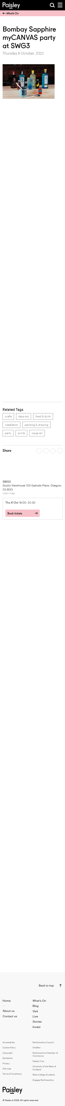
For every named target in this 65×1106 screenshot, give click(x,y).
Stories (37, 1021)
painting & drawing (36, 424)
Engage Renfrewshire (43, 1080)
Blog (35, 1005)
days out (23, 416)
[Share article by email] (52, 450)
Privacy (6, 1063)
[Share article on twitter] (46, 450)
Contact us (10, 1016)
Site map (7, 1068)
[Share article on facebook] (39, 450)
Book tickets (14, 513)
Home (7, 1000)
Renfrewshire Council (43, 1042)
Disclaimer (8, 1058)
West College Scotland (44, 1074)
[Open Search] (52, 5)
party (8, 433)
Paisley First (38, 1061)
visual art (37, 433)
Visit (35, 1011)
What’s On (11, 13)
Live (35, 1016)
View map (9, 493)
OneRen (37, 1047)
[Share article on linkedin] (59, 450)
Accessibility (9, 1042)
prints (21, 433)
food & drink (43, 416)
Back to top (46, 985)
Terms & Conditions (12, 1074)
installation (11, 424)
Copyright (7, 1053)
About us (9, 1010)
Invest (37, 1026)
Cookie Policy (9, 1047)
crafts (8, 416)
